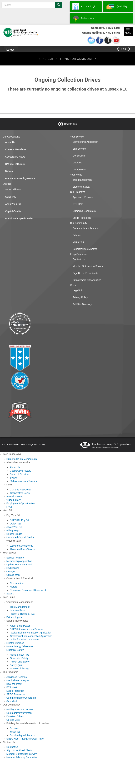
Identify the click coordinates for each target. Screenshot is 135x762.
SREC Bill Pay (13, 189)
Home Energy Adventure (19, 646)
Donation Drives (15, 716)
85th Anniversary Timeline (23, 481)
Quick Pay (10, 196)
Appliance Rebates (83, 197)
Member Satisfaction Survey (88, 266)
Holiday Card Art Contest (19, 709)
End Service (79, 148)
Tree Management (82, 179)
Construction (79, 155)
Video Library (13, 500)
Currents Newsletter (16, 149)
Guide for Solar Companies (24, 639)
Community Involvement (86, 228)
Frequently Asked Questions (20, 178)
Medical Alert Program (18, 680)
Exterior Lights (14, 617)
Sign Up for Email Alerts (85, 273)
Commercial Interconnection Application (31, 636)
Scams (10, 593)
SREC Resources (15, 694)
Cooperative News (15, 156)
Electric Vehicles (15, 643)
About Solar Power (20, 625)
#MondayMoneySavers (22, 549)
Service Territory (15, 557)
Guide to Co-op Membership (21, 459)
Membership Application (85, 141)
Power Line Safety (19, 661)
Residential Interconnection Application (30, 632)
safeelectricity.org (19, 668)
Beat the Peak (14, 684)
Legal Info (78, 290)
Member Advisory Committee (21, 757)
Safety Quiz (16, 665)
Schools (77, 235)
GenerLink (12, 701)
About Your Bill (13, 204)
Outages (77, 162)
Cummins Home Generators (21, 697)
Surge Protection (82, 217)
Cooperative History (20, 470)
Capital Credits (13, 211)
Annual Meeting (14, 496)
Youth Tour (78, 242)
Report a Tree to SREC (22, 613)
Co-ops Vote (13, 719)
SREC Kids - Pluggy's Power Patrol (25, 738)
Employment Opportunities (87, 280)
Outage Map (79, 169)
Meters (13, 586)
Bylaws (9, 171)
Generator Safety (19, 658)
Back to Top (70, 124)
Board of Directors (15, 164)
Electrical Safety (81, 186)
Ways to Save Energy (21, 545)
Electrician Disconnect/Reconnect (28, 590)
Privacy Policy (80, 297)
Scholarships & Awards (85, 249)
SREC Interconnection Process (26, 629)
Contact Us (79, 259)
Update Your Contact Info (19, 564)
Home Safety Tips (19, 654)
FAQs (9, 506)
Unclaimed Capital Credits (19, 218)
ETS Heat (78, 204)
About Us (10, 142)
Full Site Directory (82, 304)
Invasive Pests (17, 610)
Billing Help (12, 530)
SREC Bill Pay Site (20, 520)
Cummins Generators (84, 211)
